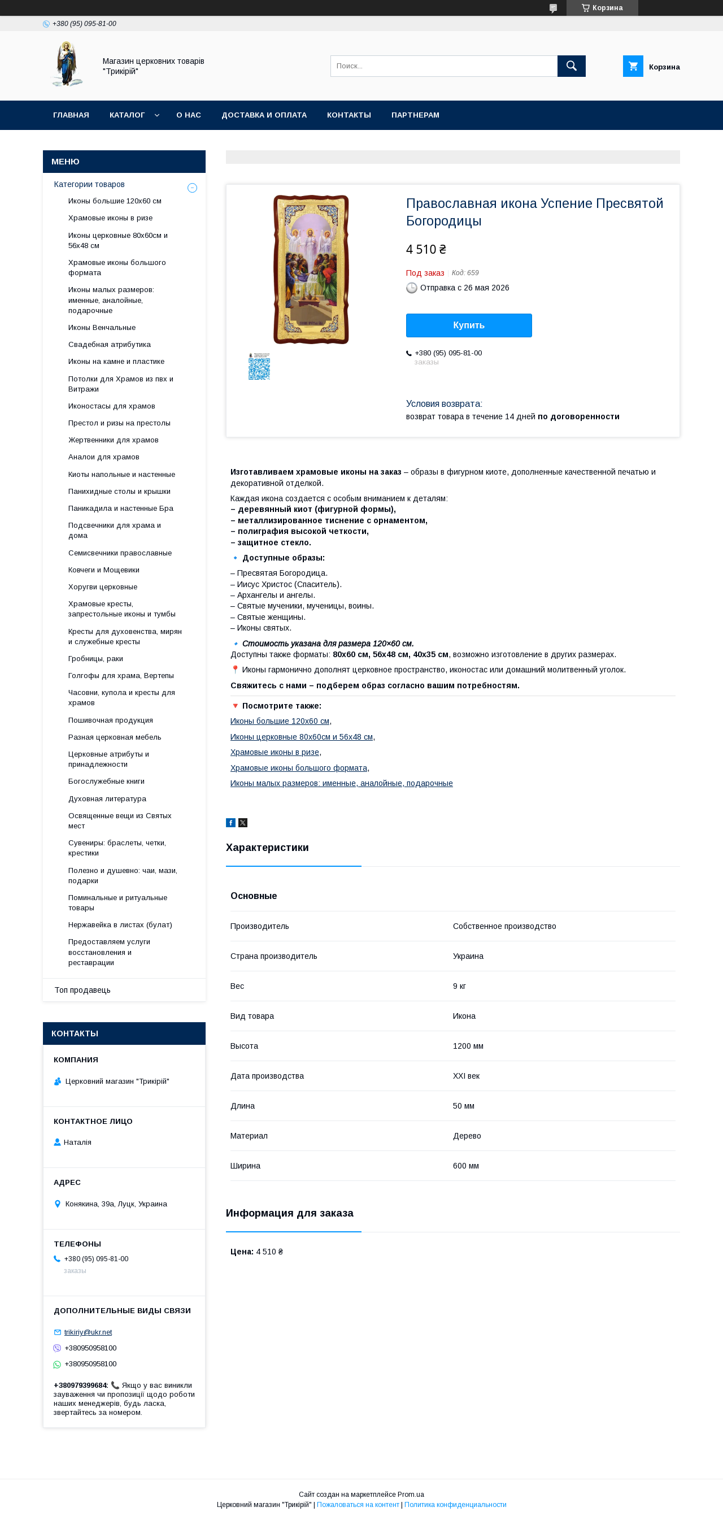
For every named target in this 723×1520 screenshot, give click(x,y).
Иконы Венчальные (102, 327)
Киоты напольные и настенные (121, 474)
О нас (188, 115)
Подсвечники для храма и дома (114, 530)
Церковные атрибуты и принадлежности (108, 759)
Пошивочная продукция (110, 720)
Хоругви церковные (102, 587)
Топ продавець (82, 989)
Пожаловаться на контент (358, 1505)
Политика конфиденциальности (455, 1505)
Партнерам (415, 115)
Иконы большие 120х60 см (279, 721)
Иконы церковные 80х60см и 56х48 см (301, 736)
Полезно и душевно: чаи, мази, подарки (122, 875)
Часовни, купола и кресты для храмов (121, 697)
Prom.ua (411, 1495)
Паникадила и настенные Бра (120, 508)
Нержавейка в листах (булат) (120, 924)
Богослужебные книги (106, 781)
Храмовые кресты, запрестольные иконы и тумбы (122, 609)
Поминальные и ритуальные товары (117, 902)
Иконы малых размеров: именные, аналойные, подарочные (341, 783)
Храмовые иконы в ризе (274, 752)
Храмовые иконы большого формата (298, 767)
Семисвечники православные (120, 553)
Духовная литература (107, 798)
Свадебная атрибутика (109, 344)
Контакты (349, 115)
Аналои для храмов (104, 457)
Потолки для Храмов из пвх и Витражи (120, 384)
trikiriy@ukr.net (88, 1332)
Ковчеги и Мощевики (104, 570)
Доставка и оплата (264, 115)
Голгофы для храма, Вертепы (121, 675)
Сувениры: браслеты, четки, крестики (117, 848)
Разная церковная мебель (115, 737)
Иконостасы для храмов (111, 406)
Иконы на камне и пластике (116, 361)
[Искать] (572, 66)
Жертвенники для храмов (113, 440)
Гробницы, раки (95, 658)
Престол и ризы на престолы (119, 423)
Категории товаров (89, 184)
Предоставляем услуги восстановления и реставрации (109, 951)
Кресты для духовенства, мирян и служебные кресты (125, 636)
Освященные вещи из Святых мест (120, 820)
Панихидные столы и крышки (119, 491)
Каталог (127, 115)
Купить (469, 325)
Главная (71, 115)
